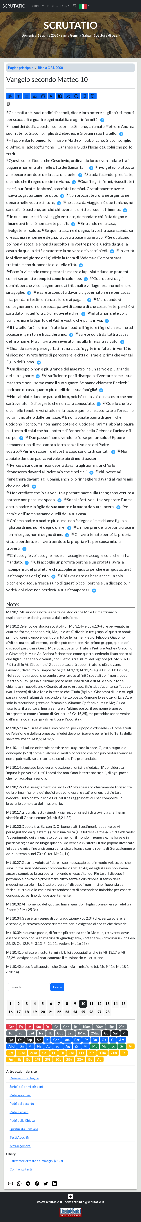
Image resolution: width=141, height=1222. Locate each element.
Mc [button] (104, 1046)
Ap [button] (99, 1059)
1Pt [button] (37, 1059)
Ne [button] (41, 1033)
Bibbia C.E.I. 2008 (50, 68)
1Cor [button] (21, 1053)
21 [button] (51, 1012)
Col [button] (71, 1053)
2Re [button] (121, 1027)
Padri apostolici (20, 1095)
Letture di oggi (107, 35)
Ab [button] (48, 1046)
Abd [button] (11, 1046)
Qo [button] (10, 1040)
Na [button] (39, 1046)
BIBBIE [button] (35, 6)
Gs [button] (56, 1027)
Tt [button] (124, 1053)
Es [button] (21, 1027)
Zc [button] (77, 1046)
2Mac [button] (95, 1033)
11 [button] (91, 1003)
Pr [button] (124, 1033)
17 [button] (19, 1012)
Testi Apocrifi (19, 1137)
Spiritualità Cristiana (24, 1129)
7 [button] (59, 1003)
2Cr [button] (21, 1033)
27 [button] (99, 1012)
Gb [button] (106, 1033)
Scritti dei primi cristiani (26, 1087)
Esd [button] (31, 1033)
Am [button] (121, 1040)
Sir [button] (39, 1040)
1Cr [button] (11, 1033)
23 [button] (67, 1012)
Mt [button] (94, 1046)
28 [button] (107, 1012)
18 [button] (27, 1012)
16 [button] (10, 1012)
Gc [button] (28, 1059)
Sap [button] (29, 1040)
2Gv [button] (69, 1059)
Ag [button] (68, 1046)
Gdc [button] (66, 1027)
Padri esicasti (19, 1112)
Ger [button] (56, 1040)
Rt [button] (75, 1027)
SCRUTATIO (14, 5)
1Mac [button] (81, 1033)
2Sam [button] (99, 1027)
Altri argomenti (20, 1146)
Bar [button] (76, 1040)
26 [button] (91, 1012)
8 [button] (67, 1003)
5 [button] (43, 1003)
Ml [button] (86, 1046)
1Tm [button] (102, 1053)
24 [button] (75, 1012)
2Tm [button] (114, 1053)
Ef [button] (53, 1053)
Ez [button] (86, 1040)
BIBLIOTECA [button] (57, 6)
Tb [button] (50, 1033)
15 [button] (124, 1003)
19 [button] (35, 1012)
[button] (84, 6)
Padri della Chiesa (22, 1120)
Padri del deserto (22, 1103)
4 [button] (35, 1003)
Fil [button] (62, 1053)
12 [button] (99, 1003)
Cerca (57, 987)
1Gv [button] (58, 1059)
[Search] (29, 987)
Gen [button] (11, 1027)
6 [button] (51, 1003)
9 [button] (75, 1003)
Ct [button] (20, 1040)
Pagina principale (20, 68)
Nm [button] (38, 1027)
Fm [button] (10, 1059)
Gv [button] (122, 1046)
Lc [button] (113, 1046)
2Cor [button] (33, 1053)
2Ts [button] (92, 1053)
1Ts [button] (81, 1053)
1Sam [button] (86, 1027)
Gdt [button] (60, 1033)
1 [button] (10, 1003)
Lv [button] (29, 1027)
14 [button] (115, 1003)
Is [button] (47, 1040)
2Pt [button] (47, 1059)
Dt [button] (47, 1027)
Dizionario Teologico (24, 1078)
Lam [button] (67, 1040)
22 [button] (59, 1012)
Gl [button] (112, 1040)
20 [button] (43, 1012)
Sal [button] (115, 1033)
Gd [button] (90, 1059)
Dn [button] (95, 1040)
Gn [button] (21, 1046)
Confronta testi (21, 1169)
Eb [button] (19, 1059)
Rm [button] (10, 1053)
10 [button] (83, 1003)
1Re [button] (111, 1027)
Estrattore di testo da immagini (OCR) (36, 1161)
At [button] (131, 1046)
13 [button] (107, 1003)
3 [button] (27, 1003)
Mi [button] (30, 1046)
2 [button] (18, 1003)
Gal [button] (44, 1053)
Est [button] (70, 1033)
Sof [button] (58, 1046)
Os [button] (104, 1040)
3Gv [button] (80, 1059)
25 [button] (83, 1012)
